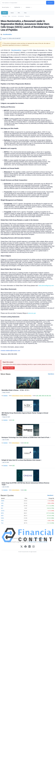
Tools (25, 12)
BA (45, 395)
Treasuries (27, 16)
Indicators (28, 7)
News (9, 16)
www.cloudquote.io (39, 538)
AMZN (2, 500)
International (21, 16)
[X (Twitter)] (21, 547)
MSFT (2, 515)
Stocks (12, 12)
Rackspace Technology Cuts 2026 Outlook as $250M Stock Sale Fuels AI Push (26, 437)
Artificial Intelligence (15, 395)
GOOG (2, 510)
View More (50, 374)
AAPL (37, 395)
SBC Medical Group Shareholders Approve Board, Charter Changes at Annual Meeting (25, 414)
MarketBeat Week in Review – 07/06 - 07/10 (16, 390)
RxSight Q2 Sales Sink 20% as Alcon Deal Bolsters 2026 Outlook (22, 460)
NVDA (2, 518)
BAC (2, 508)
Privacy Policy (32, 542)
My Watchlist (17, 7)
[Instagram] (33, 547)
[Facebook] (25, 547)
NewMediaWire (16, 50)
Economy (21, 395)
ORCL (2, 520)
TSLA (2, 523)
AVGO (43, 395)
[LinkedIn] (29, 547)
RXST (13, 465)
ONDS (25, 490)
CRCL (47, 395)
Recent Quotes (5, 7)
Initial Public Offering (27, 395)
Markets (4, 12)
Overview (4, 16)
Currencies (14, 16)
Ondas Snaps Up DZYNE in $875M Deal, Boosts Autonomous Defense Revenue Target (25, 484)
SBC (13, 420)
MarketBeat (5, 395)
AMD (2, 505)
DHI (50, 395)
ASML (40, 395)
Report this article (8, 367)
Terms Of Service (42, 542)
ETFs (19, 12)
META (2, 513)
